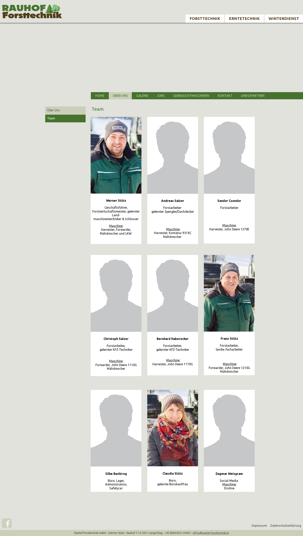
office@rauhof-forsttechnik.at (211, 532)
